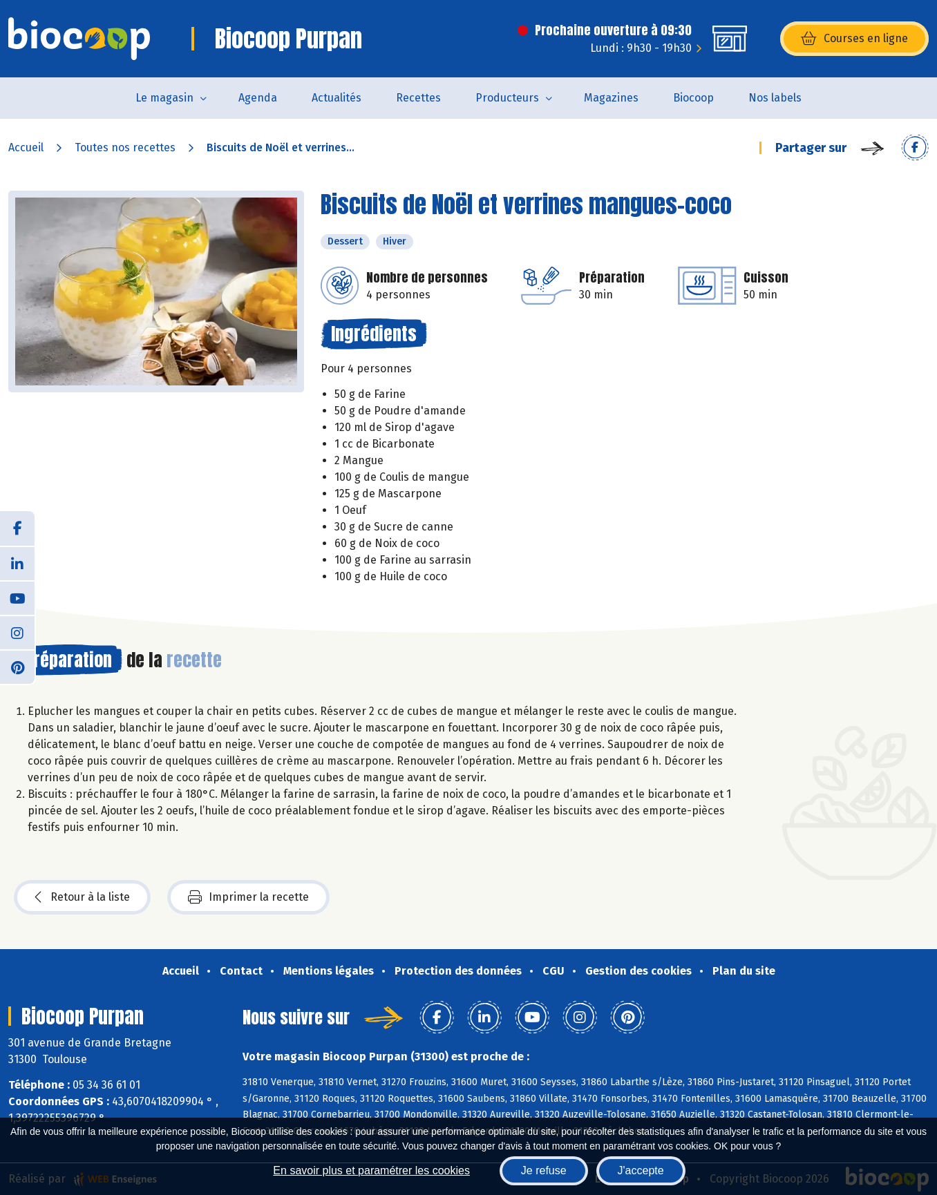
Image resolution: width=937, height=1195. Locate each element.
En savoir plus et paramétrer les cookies (371, 1170)
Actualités (336, 97)
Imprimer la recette (248, 897)
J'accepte (641, 1170)
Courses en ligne (854, 39)
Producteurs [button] (507, 97)
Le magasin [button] (164, 97)
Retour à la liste (82, 897)
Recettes (418, 97)
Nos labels (775, 97)
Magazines (611, 97)
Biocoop (693, 97)
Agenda (257, 97)
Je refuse (544, 1170)
